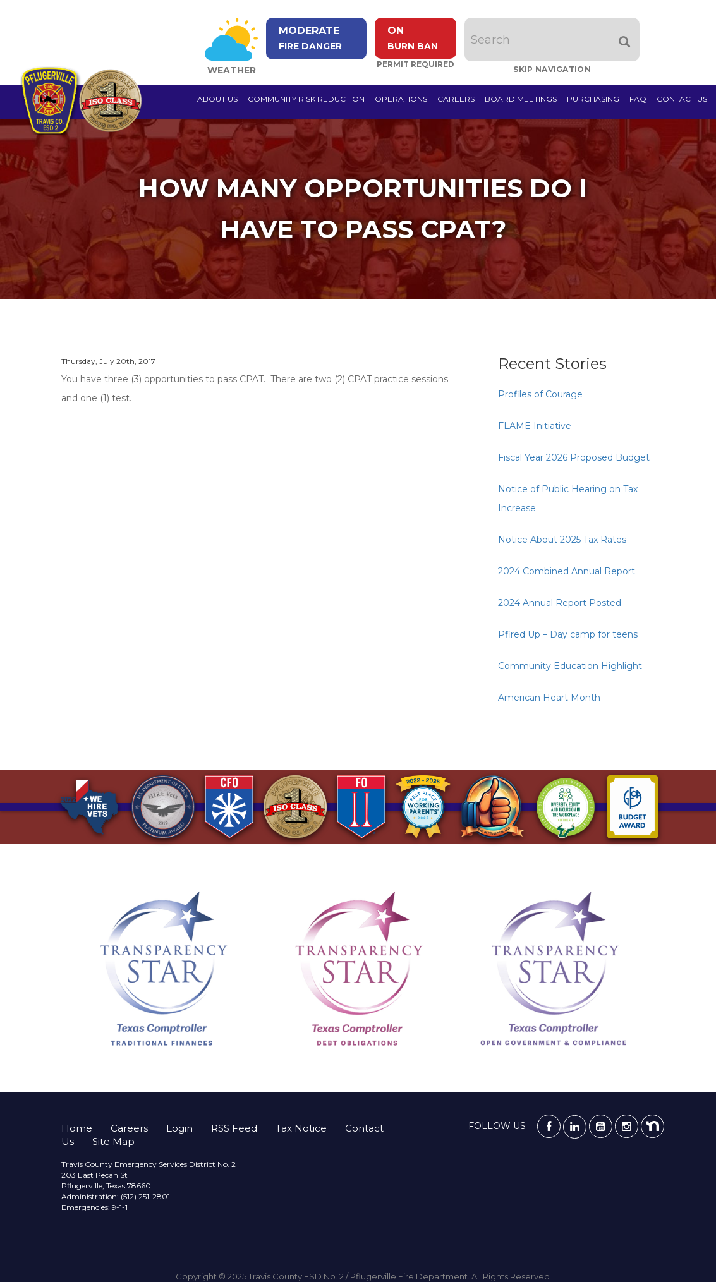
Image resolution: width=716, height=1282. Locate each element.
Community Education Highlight (570, 666)
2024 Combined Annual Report (566, 571)
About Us (217, 99)
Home (76, 1128)
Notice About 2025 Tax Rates (562, 539)
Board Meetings (521, 99)
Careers (456, 99)
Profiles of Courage (540, 394)
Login (179, 1128)
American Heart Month (549, 697)
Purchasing (593, 99)
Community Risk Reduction (306, 99)
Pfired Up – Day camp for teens (568, 634)
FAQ (637, 99)
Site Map (113, 1141)
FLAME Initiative (534, 426)
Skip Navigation (553, 69)
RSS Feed (234, 1128)
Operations (401, 99)
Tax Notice (301, 1128)
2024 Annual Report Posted (559, 602)
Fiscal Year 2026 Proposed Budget (574, 457)
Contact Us (682, 99)
